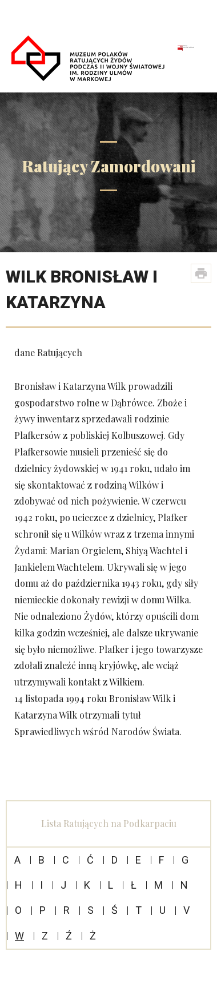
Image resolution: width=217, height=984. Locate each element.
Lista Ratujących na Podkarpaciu (108, 823)
